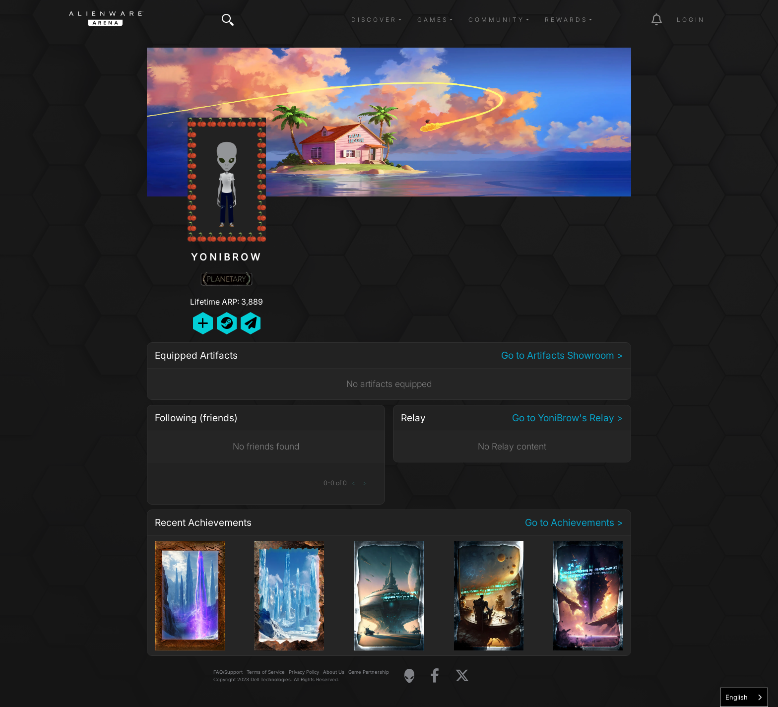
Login (691, 19)
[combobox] (744, 697)
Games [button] (432, 19)
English (736, 697)
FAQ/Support (228, 672)
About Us (333, 672)
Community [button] (496, 19)
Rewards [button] (566, 19)
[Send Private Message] (250, 323)
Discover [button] (374, 19)
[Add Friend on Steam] (227, 323)
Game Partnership (368, 672)
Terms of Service (266, 672)
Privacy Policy (304, 672)
